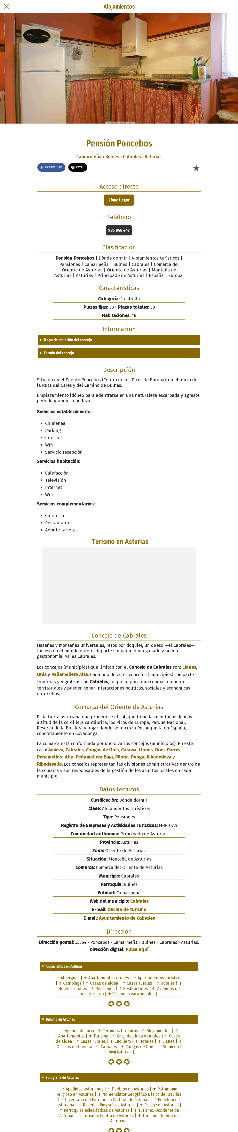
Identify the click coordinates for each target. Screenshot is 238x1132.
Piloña (122, 757)
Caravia (128, 750)
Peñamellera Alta (69, 674)
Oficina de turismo (127, 909)
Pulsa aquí (137, 949)
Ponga (137, 757)
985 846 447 (119, 230)
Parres (173, 750)
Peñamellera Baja (94, 757)
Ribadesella (49, 764)
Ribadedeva (158, 757)
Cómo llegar (119, 200)
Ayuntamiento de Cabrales (127, 918)
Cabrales (74, 750)
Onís (42, 674)
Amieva (55, 750)
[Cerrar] (6, 6)
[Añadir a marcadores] (196, 168)
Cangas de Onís (102, 750)
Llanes (189, 667)
